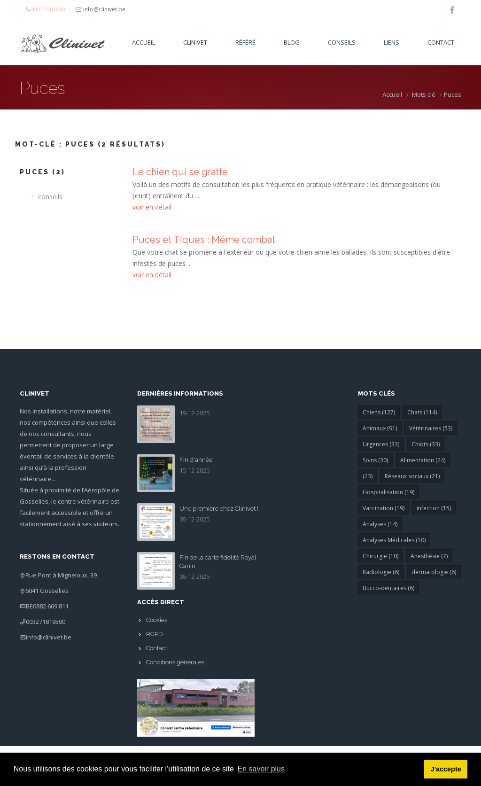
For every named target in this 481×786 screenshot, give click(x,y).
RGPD (154, 634)
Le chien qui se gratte (180, 172)
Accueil (143, 42)
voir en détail (151, 206)
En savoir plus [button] (261, 769)
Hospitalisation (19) (388, 492)
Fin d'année (195, 459)
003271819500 (45, 621)
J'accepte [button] (446, 769)
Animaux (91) (380, 428)
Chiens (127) (379, 412)
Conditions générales (175, 662)
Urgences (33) (381, 444)
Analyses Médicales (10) (394, 540)
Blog (292, 42)
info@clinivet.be (48, 637)
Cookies (156, 619)
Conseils (342, 42)
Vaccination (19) (383, 508)
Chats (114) (422, 412)
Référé (245, 42)
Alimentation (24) (422, 460)
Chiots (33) (425, 444)
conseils (50, 196)
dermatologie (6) (433, 572)
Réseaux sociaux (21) (412, 476)
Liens (391, 42)
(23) (367, 476)
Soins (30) (375, 460)
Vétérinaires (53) (430, 428)
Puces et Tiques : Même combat (203, 239)
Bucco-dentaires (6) (388, 588)
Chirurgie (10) (380, 556)
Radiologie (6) (381, 572)
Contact (440, 42)
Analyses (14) (380, 524)
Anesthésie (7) (429, 556)
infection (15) (434, 508)
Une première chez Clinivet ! (218, 508)
